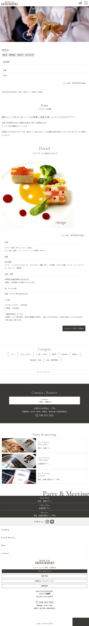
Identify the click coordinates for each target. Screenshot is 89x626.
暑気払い (75, 354)
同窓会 (4, 55)
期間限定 (12, 55)
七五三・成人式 (25, 354)
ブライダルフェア (44, 571)
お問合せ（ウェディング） (45, 581)
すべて (13, 354)
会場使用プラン (44, 506)
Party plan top (44, 372)
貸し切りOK (30, 55)
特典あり (20, 55)
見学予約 (44, 576)
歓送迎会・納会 (35, 360)
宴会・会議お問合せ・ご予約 (44, 513)
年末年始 (64, 354)
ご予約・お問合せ (74, 328)
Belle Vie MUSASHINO (9, 92)
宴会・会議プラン (24, 92)
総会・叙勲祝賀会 (52, 360)
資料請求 (44, 586)
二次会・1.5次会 (41, 354)
